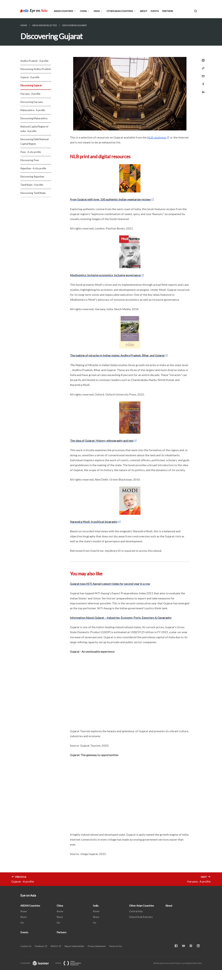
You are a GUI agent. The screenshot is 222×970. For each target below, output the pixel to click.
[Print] (202, 60)
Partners (167, 11)
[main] (111, 452)
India (97, 11)
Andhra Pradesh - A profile (34, 60)
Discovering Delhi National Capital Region (34, 141)
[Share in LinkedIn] (202, 90)
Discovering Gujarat (31, 85)
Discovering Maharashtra (33, 118)
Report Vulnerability (74, 946)
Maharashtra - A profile (32, 110)
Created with (36, 963)
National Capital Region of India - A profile (34, 129)
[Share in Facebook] (202, 82)
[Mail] (202, 74)
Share (23, 916)
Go (22, 922)
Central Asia (136, 911)
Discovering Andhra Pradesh (35, 69)
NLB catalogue (156, 137)
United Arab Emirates (141, 916)
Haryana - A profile (30, 93)
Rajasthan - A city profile (33, 168)
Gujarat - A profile (29, 77)
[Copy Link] (202, 68)
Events (155, 11)
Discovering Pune (29, 160)
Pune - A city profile (30, 151)
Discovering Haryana (31, 101)
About (143, 11)
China (83, 11)
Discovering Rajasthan (32, 176)
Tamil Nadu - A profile (31, 184)
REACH (54, 946)
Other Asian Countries (120, 11)
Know (23, 911)
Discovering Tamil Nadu (33, 192)
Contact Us (25, 946)
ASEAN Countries (63, 11)
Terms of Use (115, 946)
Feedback (39, 946)
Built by (71, 963)
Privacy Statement (96, 946)
